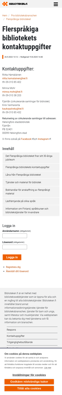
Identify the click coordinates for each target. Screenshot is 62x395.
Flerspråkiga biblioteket (18, 19)
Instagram (43, 139)
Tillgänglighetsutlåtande (20, 342)
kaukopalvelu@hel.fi (13, 108)
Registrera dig (13, 267)
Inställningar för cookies (29, 375)
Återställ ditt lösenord (17, 271)
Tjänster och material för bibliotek (23, 182)
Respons (11, 329)
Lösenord (7, 242)
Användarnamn (10, 231)
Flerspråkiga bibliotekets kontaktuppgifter (27, 167)
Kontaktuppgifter (15, 336)
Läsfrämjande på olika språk (21, 201)
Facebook (26, 139)
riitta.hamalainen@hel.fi (14, 78)
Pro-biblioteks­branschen (24, 15)
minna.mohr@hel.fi (12, 91)
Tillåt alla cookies (29, 388)
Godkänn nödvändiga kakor (29, 381)
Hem (4, 15)
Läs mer (47, 368)
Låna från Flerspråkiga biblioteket (23, 174)
